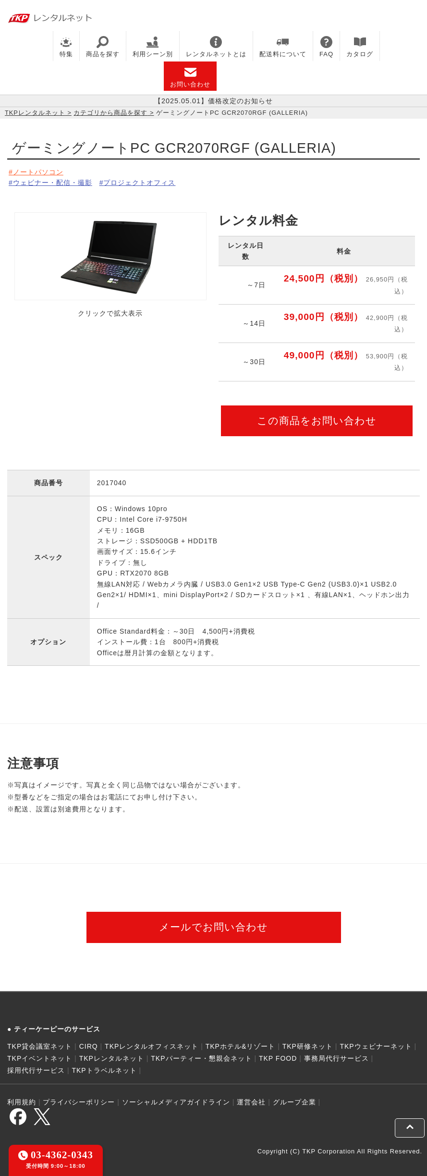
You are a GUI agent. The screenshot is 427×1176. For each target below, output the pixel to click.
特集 (66, 47)
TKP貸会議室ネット (39, 1046)
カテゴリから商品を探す (110, 112)
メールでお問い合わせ (213, 926)
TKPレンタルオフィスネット (151, 1046)
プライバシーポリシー (79, 1102)
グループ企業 (294, 1102)
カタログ (359, 47)
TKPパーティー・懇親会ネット (201, 1058)
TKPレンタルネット (35, 112)
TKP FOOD (278, 1058)
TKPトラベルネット (104, 1070)
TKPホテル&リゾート (241, 1046)
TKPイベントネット (39, 1058)
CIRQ (88, 1046)
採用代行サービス (36, 1070)
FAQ (326, 47)
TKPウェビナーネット (376, 1046)
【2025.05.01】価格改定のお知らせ (213, 101)
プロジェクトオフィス (139, 182)
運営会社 (251, 1102)
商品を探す (103, 47)
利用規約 (21, 1102)
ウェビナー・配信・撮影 (52, 182)
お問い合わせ (190, 77)
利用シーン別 (153, 47)
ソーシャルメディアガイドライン (176, 1102)
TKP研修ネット (307, 1046)
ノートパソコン (38, 172)
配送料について (282, 47)
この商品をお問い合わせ (317, 420)
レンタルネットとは (216, 47)
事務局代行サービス (336, 1058)
